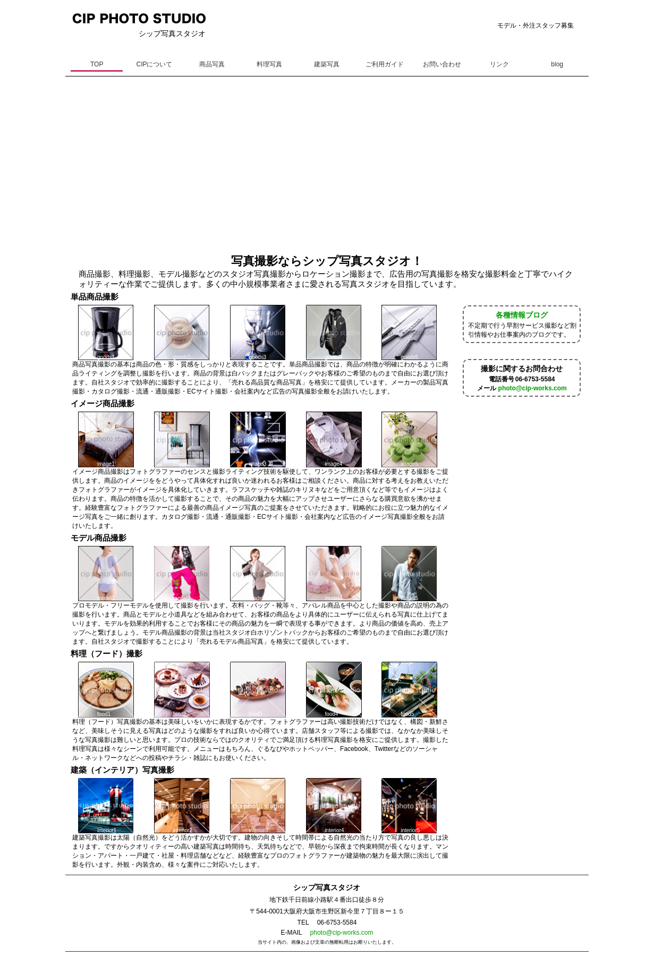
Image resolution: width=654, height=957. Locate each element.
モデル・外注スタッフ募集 (535, 25)
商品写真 (212, 64)
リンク (499, 64)
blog (557, 64)
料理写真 (269, 64)
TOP (96, 64)
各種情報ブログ (522, 315)
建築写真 (326, 64)
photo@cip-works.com (532, 388)
